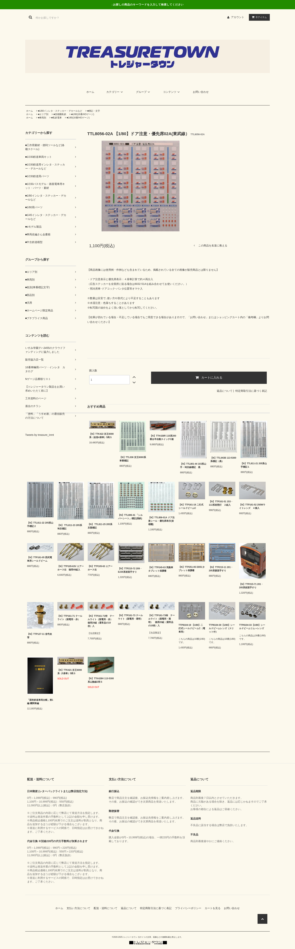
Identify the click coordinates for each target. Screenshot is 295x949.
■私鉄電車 (56, 117)
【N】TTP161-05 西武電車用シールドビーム (39, 559)
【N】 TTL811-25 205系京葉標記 (100, 526)
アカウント (237, 17)
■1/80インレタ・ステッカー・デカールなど (60, 111)
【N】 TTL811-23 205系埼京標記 (69, 527)
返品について (225, 390)
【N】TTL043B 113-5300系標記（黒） (223, 460)
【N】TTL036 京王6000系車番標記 (132, 459)
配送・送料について (107, 908)
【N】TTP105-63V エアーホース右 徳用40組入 (70, 568)
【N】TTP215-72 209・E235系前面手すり (130, 570)
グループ (143, 91)
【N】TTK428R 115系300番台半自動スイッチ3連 (163, 437)
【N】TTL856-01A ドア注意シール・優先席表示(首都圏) (161, 521)
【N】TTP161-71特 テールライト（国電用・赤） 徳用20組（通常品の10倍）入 (101, 621)
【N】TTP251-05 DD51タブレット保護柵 (192, 569)
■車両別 (42, 117)
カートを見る (214, 908)
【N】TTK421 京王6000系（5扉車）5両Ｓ (69, 672)
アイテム (258, 17)
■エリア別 (43, 114)
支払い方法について (80, 908)
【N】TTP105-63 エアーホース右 (100, 568)
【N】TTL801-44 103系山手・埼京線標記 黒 (193, 466)
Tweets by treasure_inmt (39, 434)
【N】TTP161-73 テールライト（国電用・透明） (130, 617)
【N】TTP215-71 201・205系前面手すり (251, 586)
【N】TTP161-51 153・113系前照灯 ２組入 (221, 503)
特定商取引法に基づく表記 (251, 390)
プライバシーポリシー (189, 908)
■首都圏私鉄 (59, 114)
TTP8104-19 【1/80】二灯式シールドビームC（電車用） (192, 628)
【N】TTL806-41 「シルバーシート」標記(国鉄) (130, 517)
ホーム (90, 91)
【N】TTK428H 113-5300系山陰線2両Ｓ (101, 680)
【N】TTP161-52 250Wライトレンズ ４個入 (252, 506)
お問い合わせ (201, 91)
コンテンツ (172, 91)
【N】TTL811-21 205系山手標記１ (254, 465)
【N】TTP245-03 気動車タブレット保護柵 (160, 569)
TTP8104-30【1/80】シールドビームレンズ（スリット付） (222, 628)
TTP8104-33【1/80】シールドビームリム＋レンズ (252, 627)
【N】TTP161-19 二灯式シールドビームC (191, 506)
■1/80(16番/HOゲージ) (82, 114)
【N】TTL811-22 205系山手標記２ (40, 524)
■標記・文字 (93, 111)
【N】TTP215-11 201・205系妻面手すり (221, 569)
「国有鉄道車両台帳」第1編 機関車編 (40, 702)
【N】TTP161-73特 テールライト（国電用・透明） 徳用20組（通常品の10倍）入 (161, 620)
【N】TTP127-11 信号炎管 (39, 636)
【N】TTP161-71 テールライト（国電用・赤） (69, 618)
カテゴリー (115, 91)
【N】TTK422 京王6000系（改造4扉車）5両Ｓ (101, 436)
